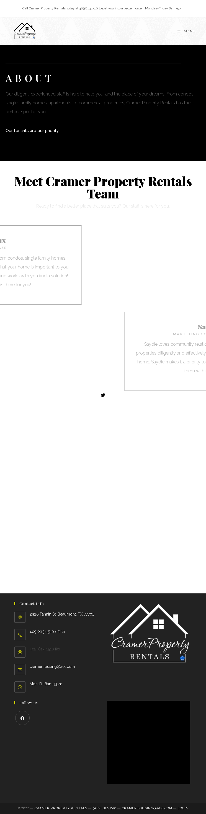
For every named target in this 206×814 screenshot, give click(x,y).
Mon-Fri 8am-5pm (46, 684)
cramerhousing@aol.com (52, 666)
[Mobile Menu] (186, 31)
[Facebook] (22, 718)
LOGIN (183, 808)
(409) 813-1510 (104, 808)
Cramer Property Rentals (61, 808)
